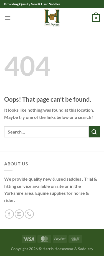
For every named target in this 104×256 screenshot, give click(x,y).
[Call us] (29, 214)
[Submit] (94, 131)
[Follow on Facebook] (9, 214)
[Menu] (7, 18)
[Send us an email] (19, 214)
